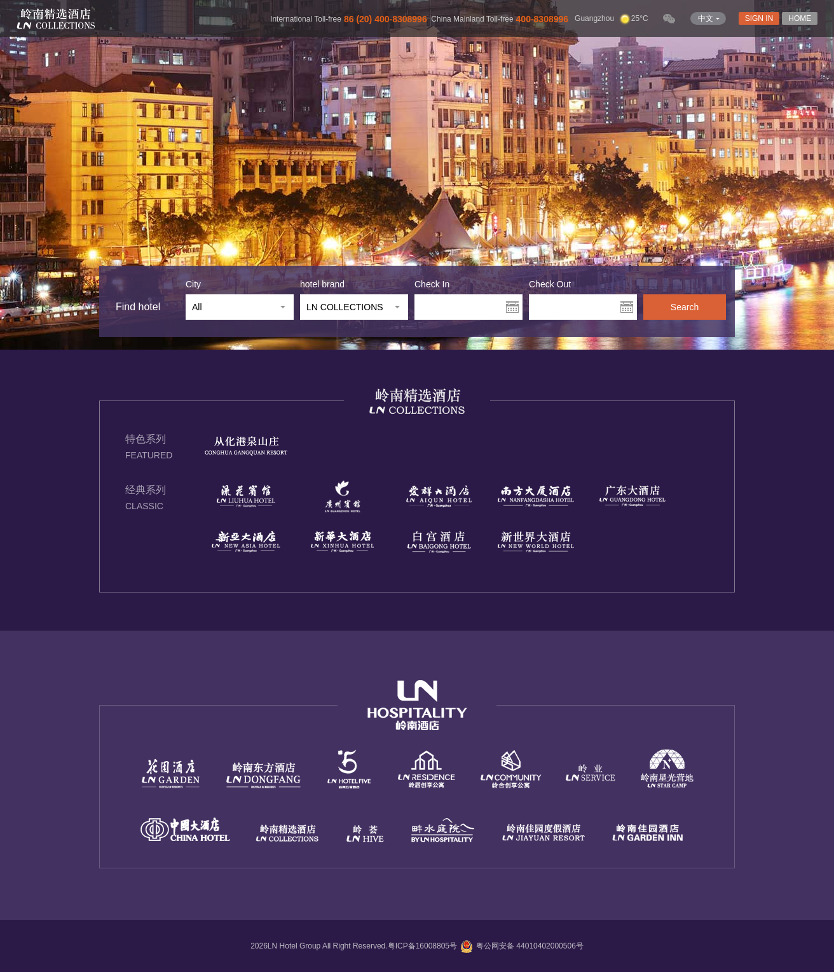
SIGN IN (759, 18)
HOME (799, 18)
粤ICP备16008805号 (422, 945)
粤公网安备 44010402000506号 (520, 945)
